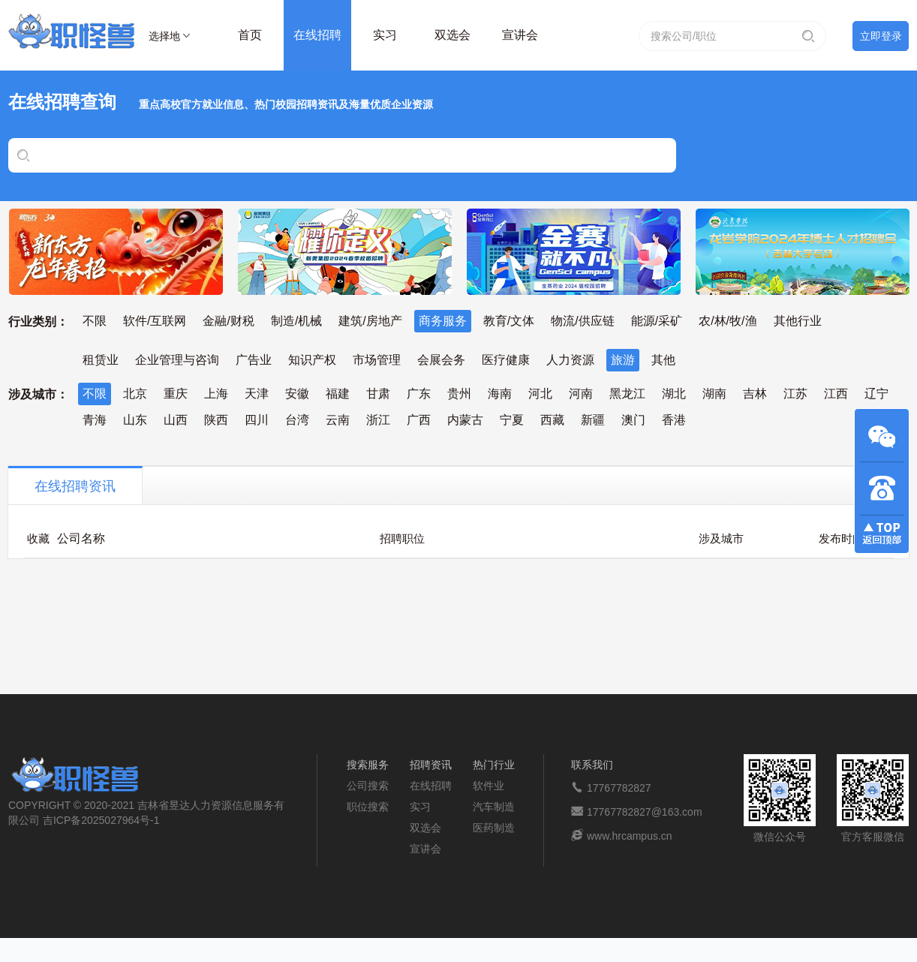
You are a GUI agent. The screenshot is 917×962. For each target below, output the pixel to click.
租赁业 (101, 359)
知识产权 (312, 359)
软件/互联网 (154, 320)
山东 (135, 419)
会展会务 (441, 359)
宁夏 (512, 419)
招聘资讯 (431, 765)
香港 (674, 419)
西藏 (552, 419)
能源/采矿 (656, 320)
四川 (257, 419)
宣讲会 (520, 35)
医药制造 (494, 828)
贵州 (459, 393)
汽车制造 (494, 807)
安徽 (297, 393)
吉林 (755, 393)
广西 (419, 419)
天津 (257, 393)
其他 (663, 359)
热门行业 (494, 765)
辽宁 (876, 393)
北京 (135, 393)
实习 (385, 35)
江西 (836, 393)
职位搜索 (368, 807)
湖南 (714, 393)
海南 (500, 393)
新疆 (593, 419)
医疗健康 (506, 359)
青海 (95, 419)
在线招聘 (317, 35)
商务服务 (443, 320)
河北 (540, 393)
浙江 (378, 419)
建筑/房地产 (369, 320)
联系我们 (592, 765)
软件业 (488, 786)
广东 (419, 393)
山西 (176, 419)
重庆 (176, 393)
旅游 (623, 359)
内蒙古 (465, 419)
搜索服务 (368, 765)
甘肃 (378, 393)
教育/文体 (508, 320)
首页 (250, 35)
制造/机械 (296, 320)
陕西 (216, 419)
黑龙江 (627, 393)
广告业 (254, 359)
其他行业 (798, 320)
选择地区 (164, 38)
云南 (338, 419)
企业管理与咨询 (177, 359)
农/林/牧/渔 (727, 320)
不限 (95, 320)
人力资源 (570, 359)
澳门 (633, 419)
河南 (581, 393)
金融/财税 (228, 320)
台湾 (297, 419)
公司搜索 (368, 786)
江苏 (795, 393)
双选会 (452, 35)
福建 (338, 393)
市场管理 (377, 359)
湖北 (674, 393)
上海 (216, 393)
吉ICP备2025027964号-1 (101, 820)
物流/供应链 (582, 320)
